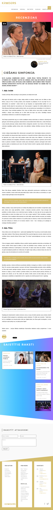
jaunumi (37, 9)
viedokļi (22, 9)
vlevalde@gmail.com (43, 479)
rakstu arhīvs (46, 9)
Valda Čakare (7, 476)
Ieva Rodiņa (7, 470)
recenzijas (14, 9)
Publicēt (5, 450)
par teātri (30, 9)
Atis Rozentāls (8, 472)
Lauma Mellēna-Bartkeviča (8, 474)
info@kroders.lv (42, 486)
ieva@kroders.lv (42, 473)
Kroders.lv (7, 469)
